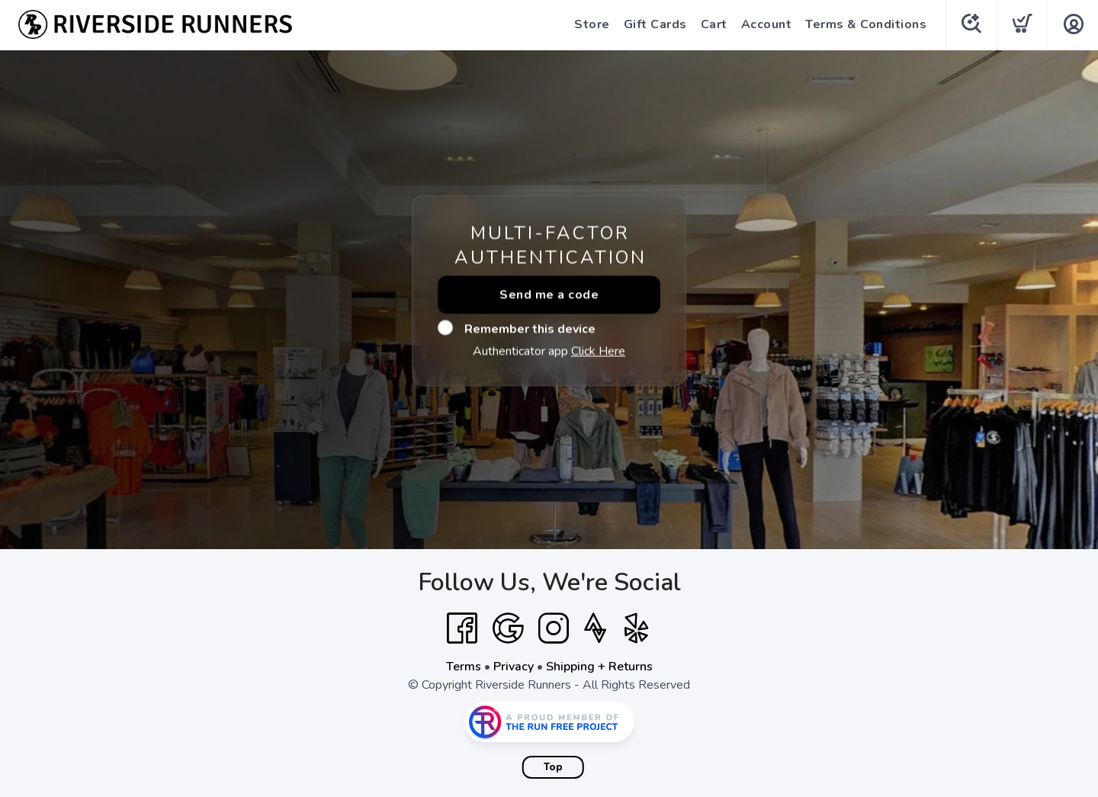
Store (592, 24)
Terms (463, 666)
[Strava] (595, 628)
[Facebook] (462, 628)
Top (553, 767)
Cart (714, 24)
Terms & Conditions (865, 24)
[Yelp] (637, 628)
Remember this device (517, 329)
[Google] (508, 628)
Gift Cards (655, 24)
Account (766, 24)
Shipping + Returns (599, 666)
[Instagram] (553, 628)
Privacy (513, 666)
